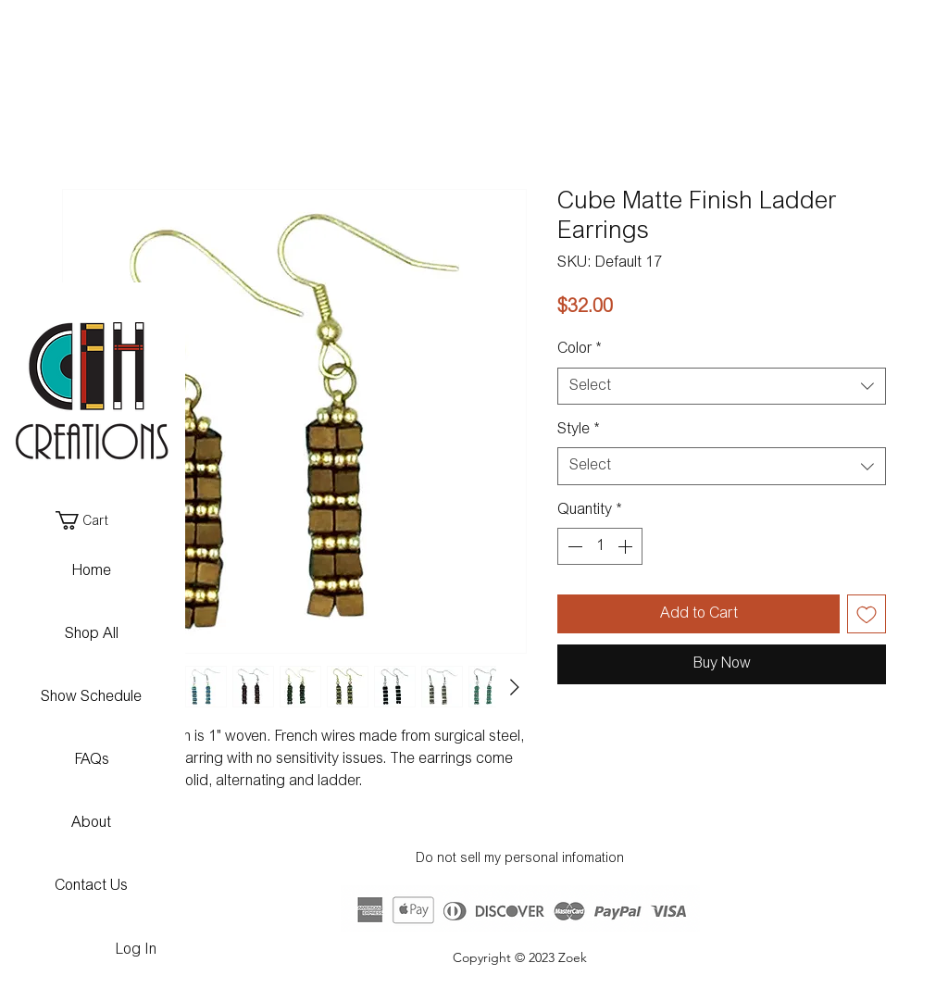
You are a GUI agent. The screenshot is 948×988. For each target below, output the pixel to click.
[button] (90, 520)
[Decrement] (573, 546)
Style (578, 429)
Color (579, 349)
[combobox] (721, 386)
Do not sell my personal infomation (520, 859)
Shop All (91, 634)
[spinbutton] (600, 546)
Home (91, 571)
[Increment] (627, 546)
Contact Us (91, 886)
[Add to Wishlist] (866, 613)
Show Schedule (91, 697)
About (91, 823)
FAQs (91, 760)
